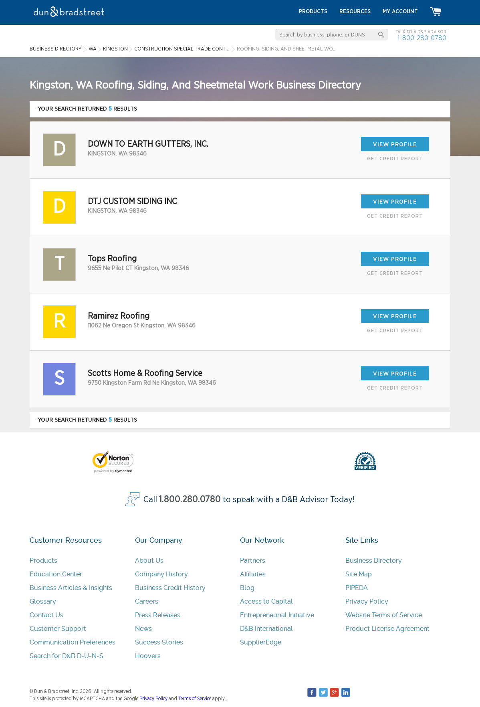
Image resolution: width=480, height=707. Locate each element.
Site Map (358, 574)
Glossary (43, 601)
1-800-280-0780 (421, 37)
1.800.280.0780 (190, 499)
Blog (247, 588)
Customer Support (58, 628)
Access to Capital (266, 601)
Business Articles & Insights (71, 588)
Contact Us (46, 615)
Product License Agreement (387, 628)
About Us (149, 560)
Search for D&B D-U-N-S (66, 656)
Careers (146, 601)
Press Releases (157, 615)
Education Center (56, 574)
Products (43, 560)
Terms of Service (194, 698)
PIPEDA (356, 588)
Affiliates (253, 574)
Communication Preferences (72, 642)
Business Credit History (170, 588)
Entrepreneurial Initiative (277, 615)
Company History (161, 574)
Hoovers (148, 656)
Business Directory (373, 560)
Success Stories (159, 642)
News (143, 628)
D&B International (266, 628)
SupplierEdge (260, 642)
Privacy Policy (366, 601)
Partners (252, 560)
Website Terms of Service (383, 615)
